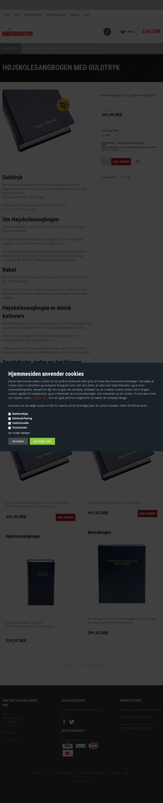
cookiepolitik (39, 397)
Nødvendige (20, 413)
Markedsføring (22, 418)
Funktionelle (20, 423)
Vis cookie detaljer (19, 433)
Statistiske (19, 427)
